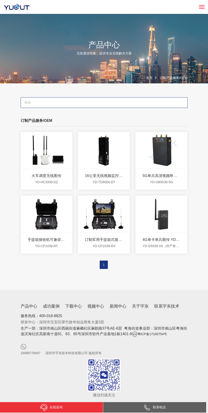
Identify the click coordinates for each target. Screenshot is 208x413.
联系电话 (155, 407)
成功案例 (51, 306)
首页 (149, 78)
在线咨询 (51, 407)
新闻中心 (118, 306)
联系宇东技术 (166, 306)
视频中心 (95, 306)
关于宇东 (140, 306)
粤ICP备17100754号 (152, 334)
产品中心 (29, 306)
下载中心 (73, 306)
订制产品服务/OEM (174, 78)
